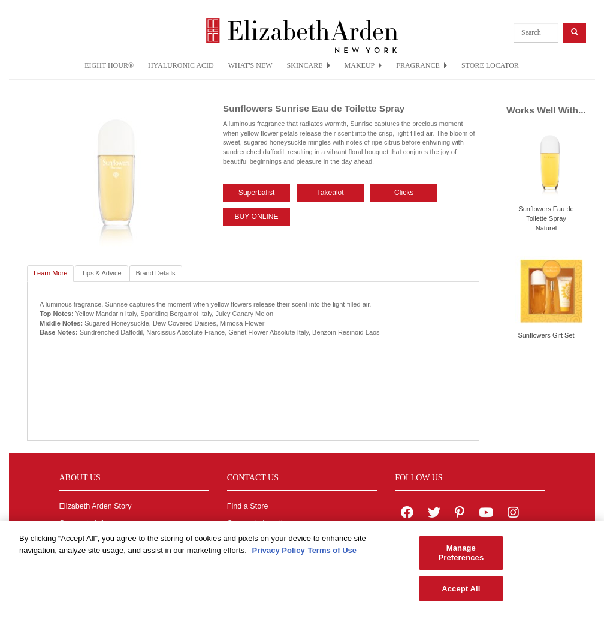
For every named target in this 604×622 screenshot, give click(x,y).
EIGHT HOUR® (109, 65)
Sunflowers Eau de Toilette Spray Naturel (545, 218)
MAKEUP (363, 65)
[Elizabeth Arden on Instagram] (513, 514)
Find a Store (247, 506)
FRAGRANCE (421, 65)
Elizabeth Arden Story (95, 506)
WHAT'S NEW (250, 65)
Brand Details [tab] (156, 273)
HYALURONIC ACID (181, 65)
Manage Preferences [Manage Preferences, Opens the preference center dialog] (461, 557)
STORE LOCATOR (490, 65)
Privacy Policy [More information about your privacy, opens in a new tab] (278, 555)
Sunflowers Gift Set (546, 335)
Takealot (330, 192)
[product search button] (574, 32)
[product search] (536, 33)
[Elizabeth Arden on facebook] (407, 514)
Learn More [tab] (50, 273)
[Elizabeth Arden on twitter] (434, 514)
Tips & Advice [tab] (101, 273)
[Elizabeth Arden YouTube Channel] (486, 514)
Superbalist (256, 192)
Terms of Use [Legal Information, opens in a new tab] (332, 555)
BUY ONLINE (257, 216)
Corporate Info (83, 523)
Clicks (403, 192)
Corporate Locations (261, 523)
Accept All (461, 592)
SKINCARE (308, 65)
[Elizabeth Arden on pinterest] (459, 514)
